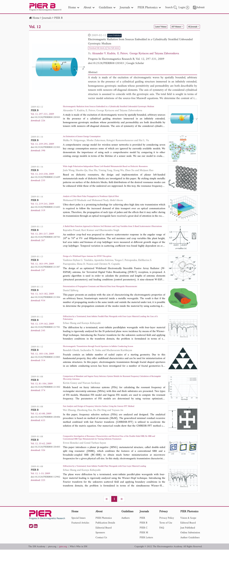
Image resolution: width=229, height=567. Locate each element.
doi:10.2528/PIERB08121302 (45, 398)
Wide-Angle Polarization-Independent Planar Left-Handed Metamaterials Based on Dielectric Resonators (110, 171)
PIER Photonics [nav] (149, 7)
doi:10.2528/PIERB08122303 (45, 149)
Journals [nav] (126, 7)
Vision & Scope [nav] (188, 535)
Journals (46, 18)
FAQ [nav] (161, 545)
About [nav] (89, 7)
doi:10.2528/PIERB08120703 (45, 241)
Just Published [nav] (187, 545)
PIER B (58, 18)
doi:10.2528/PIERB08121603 (45, 211)
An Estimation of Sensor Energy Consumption (89, 139)
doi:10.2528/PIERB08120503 (106, 63)
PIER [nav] (142, 535)
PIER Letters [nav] (146, 555)
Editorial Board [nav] (104, 545)
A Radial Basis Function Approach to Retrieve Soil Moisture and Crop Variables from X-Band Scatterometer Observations (113, 233)
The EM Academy (36, 564)
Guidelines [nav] (107, 7)
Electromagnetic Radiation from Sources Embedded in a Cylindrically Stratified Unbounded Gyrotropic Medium (140, 41)
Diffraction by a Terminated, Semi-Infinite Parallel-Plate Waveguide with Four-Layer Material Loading (111, 484)
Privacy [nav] (163, 529)
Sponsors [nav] (100, 550)
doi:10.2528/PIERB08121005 (45, 368)
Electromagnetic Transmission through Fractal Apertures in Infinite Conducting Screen (112, 358)
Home (36, 18)
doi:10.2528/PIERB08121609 (45, 179)
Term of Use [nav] (165, 540)
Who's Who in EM (78, 564)
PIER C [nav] (144, 545)
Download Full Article (100, 48)
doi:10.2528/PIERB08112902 (45, 492)
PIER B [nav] (143, 540)
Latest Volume (145, 26)
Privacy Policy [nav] (166, 535)
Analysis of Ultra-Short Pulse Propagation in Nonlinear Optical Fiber (102, 201)
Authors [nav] (125, 535)
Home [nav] (73, 7)
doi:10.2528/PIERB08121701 (45, 336)
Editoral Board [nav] (188, 540)
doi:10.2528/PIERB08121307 (45, 273)
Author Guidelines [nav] (189, 555)
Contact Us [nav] (101, 555)
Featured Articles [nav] (80, 540)
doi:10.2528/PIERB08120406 (45, 430)
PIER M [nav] (144, 550)
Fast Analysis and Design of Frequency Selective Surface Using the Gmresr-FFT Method (113, 420)
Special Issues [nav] (78, 535)
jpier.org (63, 564)
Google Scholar (135, 63)
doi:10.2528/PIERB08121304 (45, 304)
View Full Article (123, 48)
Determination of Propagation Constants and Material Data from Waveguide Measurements (106, 297)
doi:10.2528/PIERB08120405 (45, 460)
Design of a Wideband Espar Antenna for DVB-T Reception (97, 263)
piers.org (52, 564)
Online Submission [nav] (190, 550)
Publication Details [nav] (105, 540)
